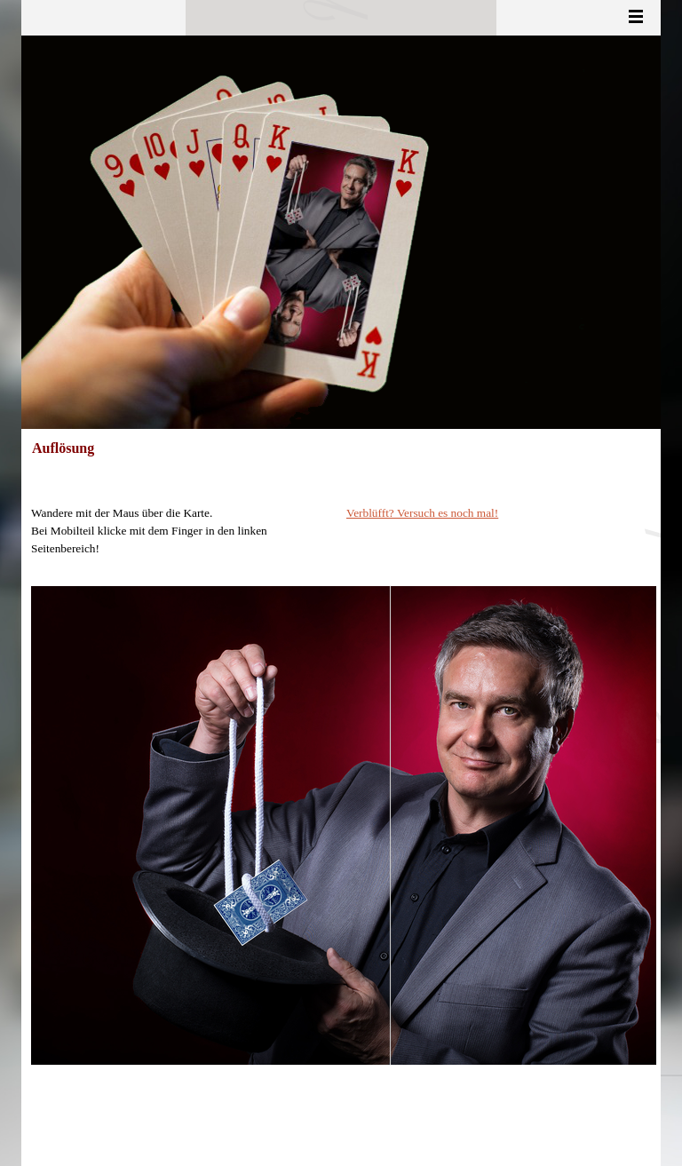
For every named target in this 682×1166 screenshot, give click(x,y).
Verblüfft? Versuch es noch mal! (422, 513)
